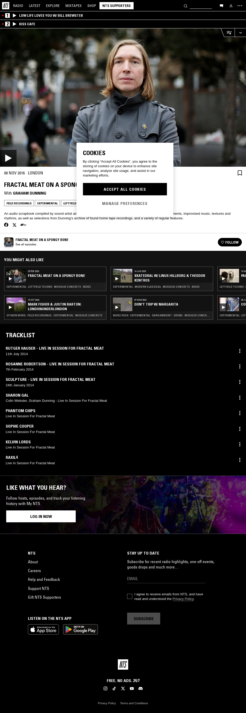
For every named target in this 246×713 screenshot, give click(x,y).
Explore (53, 5)
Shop (91, 5)
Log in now (41, 516)
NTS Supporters (116, 5)
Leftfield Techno (76, 203)
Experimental (47, 203)
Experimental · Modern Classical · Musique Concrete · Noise (156, 287)
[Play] (123, 97)
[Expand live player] (240, 32)
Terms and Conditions (134, 703)
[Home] (5, 5)
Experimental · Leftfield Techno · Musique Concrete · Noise (48, 287)
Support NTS (38, 588)
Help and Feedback (44, 579)
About (33, 561)
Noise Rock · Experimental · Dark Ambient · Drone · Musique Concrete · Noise (162, 315)
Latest (34, 5)
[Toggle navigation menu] (240, 5)
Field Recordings (19, 203)
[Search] (185, 5)
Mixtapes (73, 5)
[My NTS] (231, 5)
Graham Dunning (29, 193)
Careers (34, 570)
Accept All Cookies (125, 189)
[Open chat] (221, 5)
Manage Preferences (125, 203)
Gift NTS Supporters (44, 597)
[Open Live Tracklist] (228, 32)
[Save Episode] (240, 173)
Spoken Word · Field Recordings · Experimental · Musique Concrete (54, 315)
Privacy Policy (183, 599)
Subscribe (144, 618)
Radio (18, 5)
